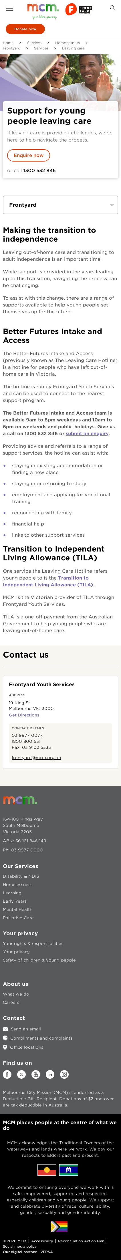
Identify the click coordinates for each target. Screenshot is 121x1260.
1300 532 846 (39, 170)
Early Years (15, 901)
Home (8, 43)
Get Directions (24, 715)
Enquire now (28, 155)
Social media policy (20, 1246)
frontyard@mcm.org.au (36, 757)
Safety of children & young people (39, 960)
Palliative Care (18, 917)
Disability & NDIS (21, 876)
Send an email (26, 1029)
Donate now (25, 29)
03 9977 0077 (27, 735)
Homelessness (67, 43)
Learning (12, 893)
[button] (9, 8)
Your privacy (16, 952)
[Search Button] (112, 7)
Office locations (26, 1047)
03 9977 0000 (27, 850)
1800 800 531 (26, 741)
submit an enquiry (87, 433)
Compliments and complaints (41, 1038)
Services (34, 43)
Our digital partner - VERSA (28, 1252)
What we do (16, 994)
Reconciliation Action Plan (81, 1241)
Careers (11, 1002)
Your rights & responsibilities (33, 943)
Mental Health (17, 909)
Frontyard (11, 48)
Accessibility (42, 1241)
